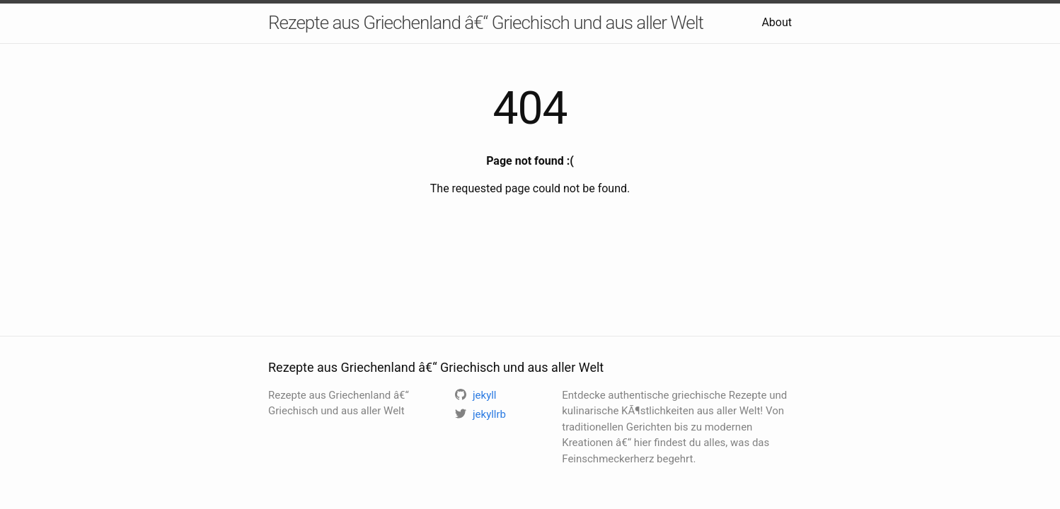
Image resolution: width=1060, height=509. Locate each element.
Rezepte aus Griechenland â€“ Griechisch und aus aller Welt (485, 22)
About (776, 22)
